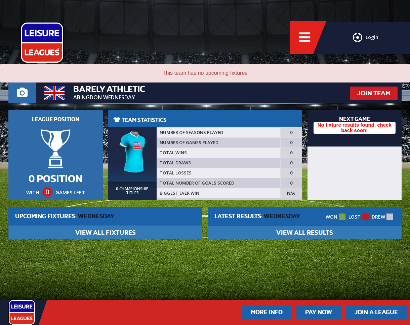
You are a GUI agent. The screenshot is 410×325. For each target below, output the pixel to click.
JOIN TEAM (374, 93)
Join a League (376, 312)
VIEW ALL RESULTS (304, 232)
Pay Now (318, 312)
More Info (267, 312)
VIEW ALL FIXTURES (105, 232)
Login (365, 38)
